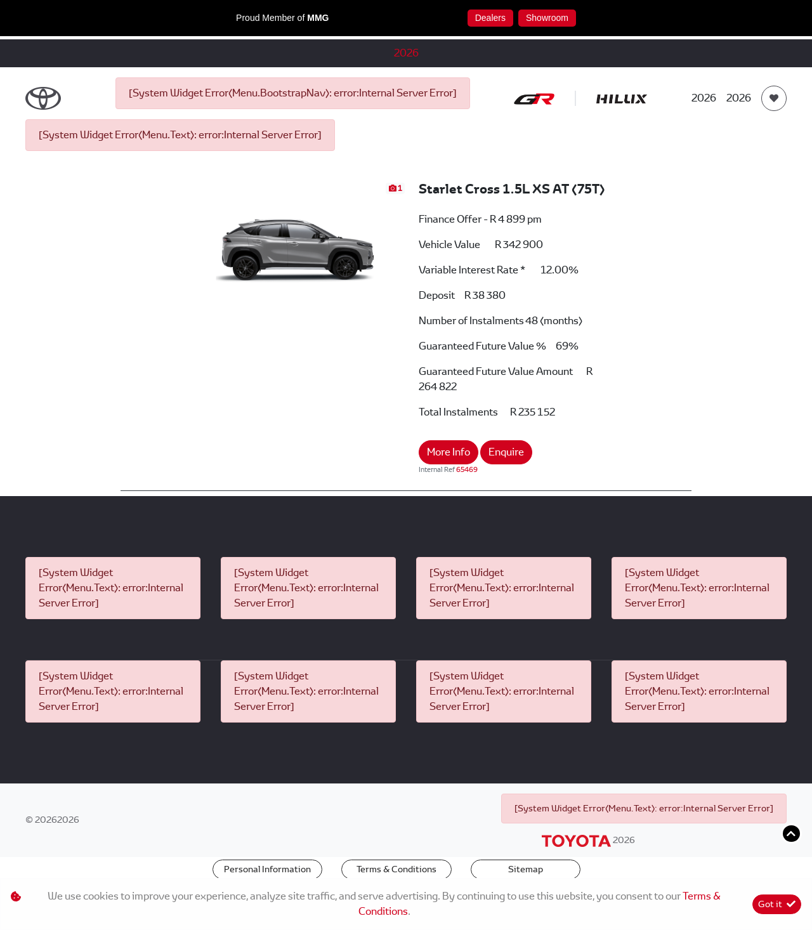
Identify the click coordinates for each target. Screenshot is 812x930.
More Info (448, 452)
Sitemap (525, 869)
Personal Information (267, 869)
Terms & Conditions (396, 869)
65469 (467, 469)
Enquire (506, 452)
